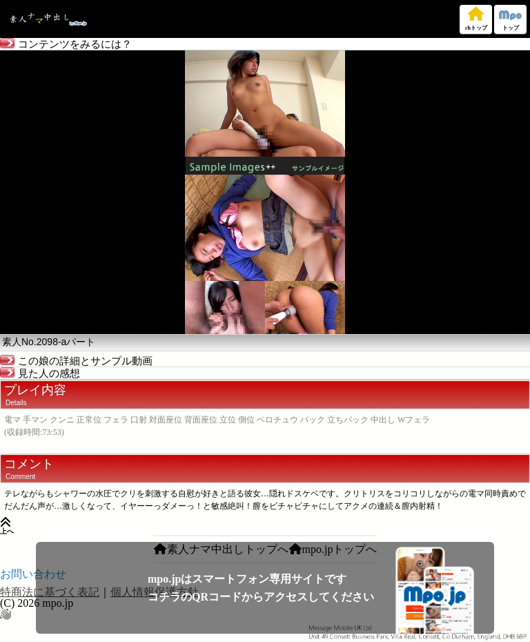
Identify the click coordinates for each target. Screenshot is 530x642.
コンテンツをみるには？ (66, 44)
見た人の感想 (40, 373)
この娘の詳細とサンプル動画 (76, 361)
